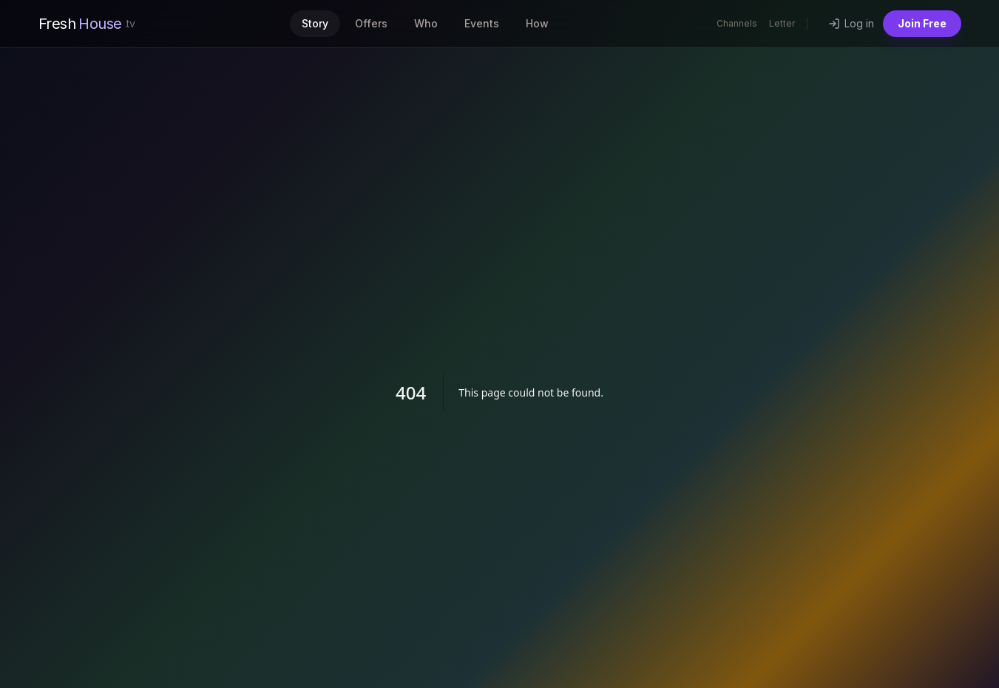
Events (481, 23)
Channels (737, 23)
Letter (782, 23)
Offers (371, 23)
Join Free (922, 23)
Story (315, 23)
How (537, 23)
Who (426, 23)
